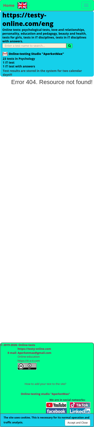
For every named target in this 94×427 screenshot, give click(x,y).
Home (8, 5)
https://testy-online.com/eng (27, 19)
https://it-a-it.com (29, 361)
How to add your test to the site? (45, 384)
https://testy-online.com (34, 349)
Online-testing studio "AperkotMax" (45, 394)
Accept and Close (78, 422)
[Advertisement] (47, 198)
